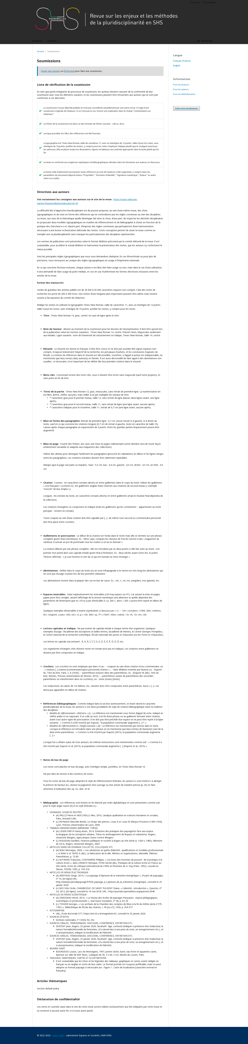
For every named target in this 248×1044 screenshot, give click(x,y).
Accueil (40, 51)
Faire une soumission (186, 108)
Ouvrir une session (50, 71)
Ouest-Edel (58, 1035)
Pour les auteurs (181, 89)
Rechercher (206, 40)
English (176, 65)
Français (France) (182, 60)
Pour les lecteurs (181, 84)
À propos (52, 40)
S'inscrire (195, 2)
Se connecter (209, 2)
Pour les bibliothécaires (184, 94)
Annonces (37, 40)
